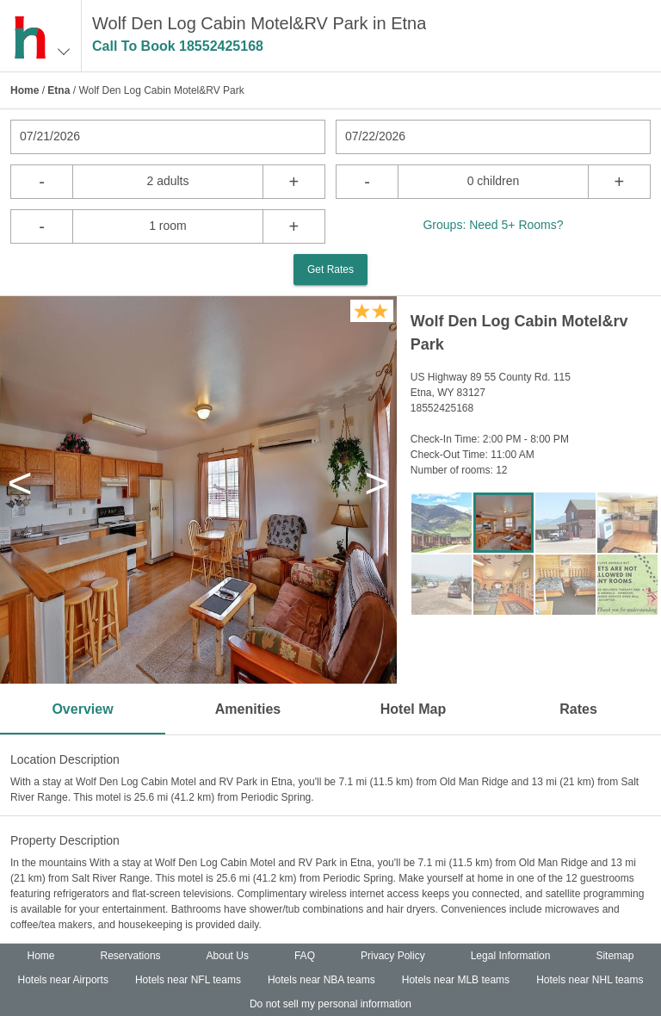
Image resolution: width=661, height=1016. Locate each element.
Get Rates (330, 269)
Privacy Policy (393, 956)
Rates (578, 709)
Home (24, 90)
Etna (58, 90)
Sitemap (614, 956)
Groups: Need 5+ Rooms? (493, 225)
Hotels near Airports (63, 980)
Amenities (248, 709)
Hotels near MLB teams (456, 980)
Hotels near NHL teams (589, 980)
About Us (228, 956)
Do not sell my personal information (330, 1004)
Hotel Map (413, 709)
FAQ (304, 956)
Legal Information (511, 956)
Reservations (131, 956)
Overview (82, 709)
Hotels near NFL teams (188, 980)
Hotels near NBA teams (321, 980)
